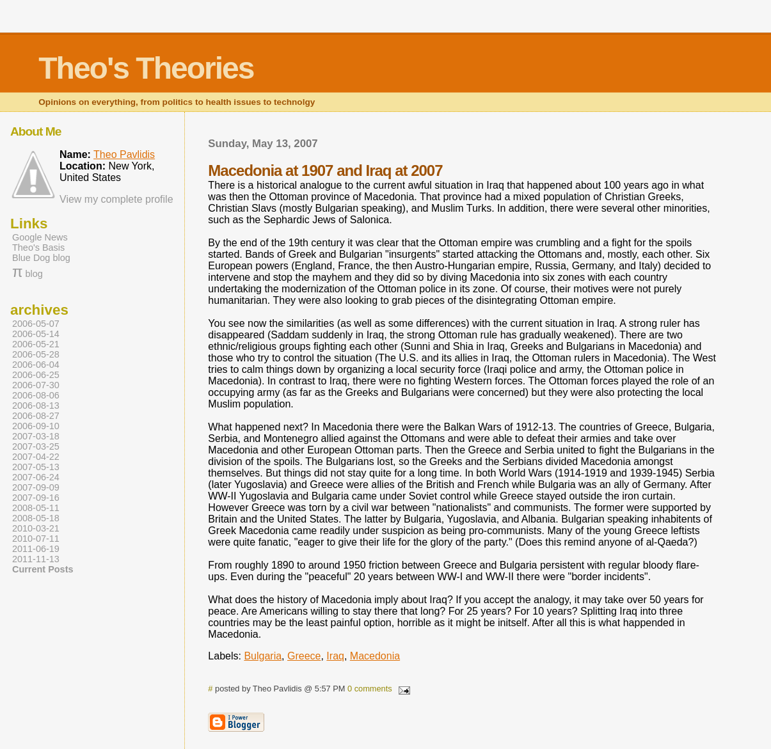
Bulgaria (263, 655)
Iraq (335, 655)
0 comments (369, 688)
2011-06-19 (36, 549)
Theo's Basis (38, 247)
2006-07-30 (36, 385)
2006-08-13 (36, 405)
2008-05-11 (36, 508)
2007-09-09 (36, 487)
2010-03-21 (36, 528)
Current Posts (42, 569)
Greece (304, 655)
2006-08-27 (36, 416)
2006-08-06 (36, 395)
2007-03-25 (36, 446)
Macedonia (375, 655)
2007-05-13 (36, 467)
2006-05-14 (36, 334)
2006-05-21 (36, 344)
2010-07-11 (36, 538)
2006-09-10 (36, 426)
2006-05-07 (36, 324)
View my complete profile (116, 199)
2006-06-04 (36, 364)
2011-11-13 (36, 559)
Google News (40, 237)
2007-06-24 (36, 477)
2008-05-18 (36, 518)
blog (27, 273)
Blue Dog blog (41, 258)
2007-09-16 (36, 498)
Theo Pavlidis (124, 154)
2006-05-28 (36, 354)
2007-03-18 (36, 436)
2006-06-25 (36, 375)
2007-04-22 (36, 457)
